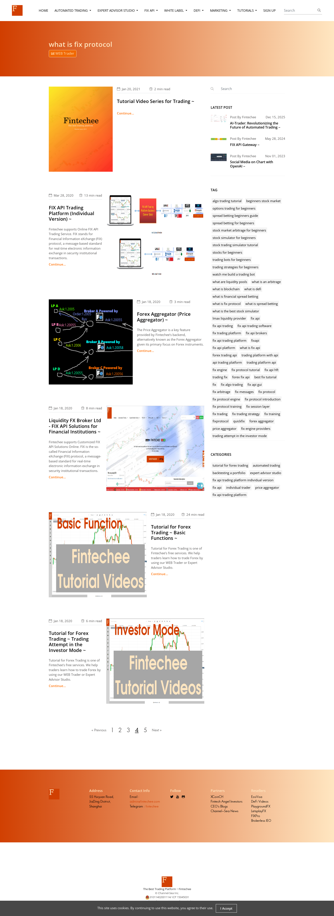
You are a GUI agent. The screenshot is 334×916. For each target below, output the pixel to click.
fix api (255, 318)
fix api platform (224, 348)
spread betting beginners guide (235, 215)
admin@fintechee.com (145, 802)
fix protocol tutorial (246, 370)
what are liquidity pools (230, 282)
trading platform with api (260, 355)
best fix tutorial (265, 377)
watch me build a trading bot (234, 274)
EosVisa (256, 798)
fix (214, 384)
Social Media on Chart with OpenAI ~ (251, 164)
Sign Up (269, 10)
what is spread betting (261, 304)
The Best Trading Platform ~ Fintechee (167, 890)
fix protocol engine (226, 399)
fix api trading (223, 326)
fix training (272, 414)
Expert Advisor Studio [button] (116, 10)
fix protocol (266, 392)
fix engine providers (255, 428)
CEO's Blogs (219, 807)
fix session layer (258, 406)
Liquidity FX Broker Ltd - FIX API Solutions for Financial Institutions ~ (75, 426)
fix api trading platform (229, 340)
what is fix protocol (227, 304)
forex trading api (225, 355)
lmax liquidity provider (229, 318)
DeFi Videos (259, 802)
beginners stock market (263, 201)
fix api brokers (256, 333)
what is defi (252, 289)
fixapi (255, 340)
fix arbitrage (221, 392)
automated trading (266, 465)
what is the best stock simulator (236, 311)
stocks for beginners (227, 252)
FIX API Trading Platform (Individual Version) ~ (71, 213)
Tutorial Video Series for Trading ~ (155, 101)
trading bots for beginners (232, 259)
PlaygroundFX (260, 807)
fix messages (244, 392)
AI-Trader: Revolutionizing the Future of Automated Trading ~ (255, 125)
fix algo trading (232, 384)
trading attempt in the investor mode (240, 436)
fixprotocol (221, 421)
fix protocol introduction (263, 399)
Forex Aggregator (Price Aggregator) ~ (164, 317)
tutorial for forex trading (230, 465)
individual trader (238, 487)
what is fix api (250, 348)
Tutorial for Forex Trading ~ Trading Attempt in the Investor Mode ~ (69, 641)
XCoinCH (217, 798)
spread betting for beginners (233, 223)
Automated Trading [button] (71, 10)
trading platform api (261, 362)
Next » (158, 731)
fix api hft (271, 370)
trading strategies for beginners (235, 267)
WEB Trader (62, 53)
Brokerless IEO (261, 821)
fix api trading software (254, 326)
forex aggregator (261, 421)
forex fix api (241, 377)
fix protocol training (227, 406)
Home (43, 10)
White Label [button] (174, 10)
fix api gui (255, 384)
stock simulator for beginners (234, 238)
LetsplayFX (258, 812)
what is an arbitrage (266, 282)
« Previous (98, 731)
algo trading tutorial (227, 201)
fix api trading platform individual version (243, 480)
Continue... (125, 113)
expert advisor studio (265, 473)
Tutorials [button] (245, 10)
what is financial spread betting (235, 296)
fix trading (220, 414)
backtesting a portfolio (229, 473)
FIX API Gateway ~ (244, 144)
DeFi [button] (197, 10)
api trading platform (227, 362)
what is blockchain (226, 289)
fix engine (220, 370)
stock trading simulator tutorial (235, 245)
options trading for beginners (234, 208)
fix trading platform (227, 333)
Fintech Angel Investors (226, 802)
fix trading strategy (246, 414)
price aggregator (224, 428)
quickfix (239, 421)
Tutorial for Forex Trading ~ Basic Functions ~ (171, 532)
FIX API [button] (149, 10)
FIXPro (255, 817)
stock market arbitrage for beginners (239, 230)
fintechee (152, 807)
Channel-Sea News (224, 812)
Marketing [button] (219, 10)
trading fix (220, 377)
